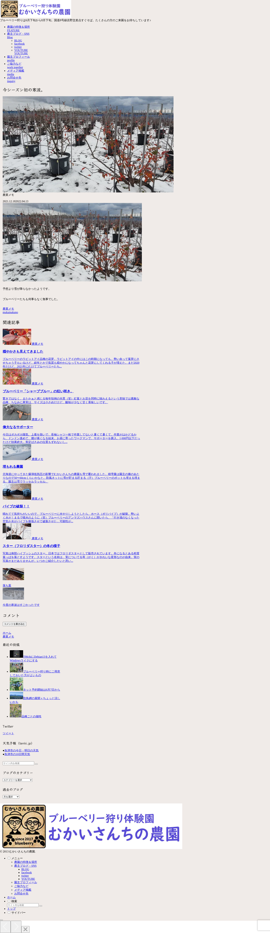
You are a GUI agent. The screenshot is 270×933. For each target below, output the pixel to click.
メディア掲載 (22, 889)
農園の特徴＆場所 (25, 862)
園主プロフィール (25, 882)
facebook (26, 872)
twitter (25, 875)
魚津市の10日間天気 (17, 754)
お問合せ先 (21, 893)
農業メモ (8, 308)
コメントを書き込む (14, 624)
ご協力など (21, 886)
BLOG (25, 869)
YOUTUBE (28, 878)
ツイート (8, 733)
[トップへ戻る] (1, 920)
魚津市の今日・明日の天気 (21, 750)
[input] (18, 763)
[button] (36, 764)
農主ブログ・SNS (25, 865)
